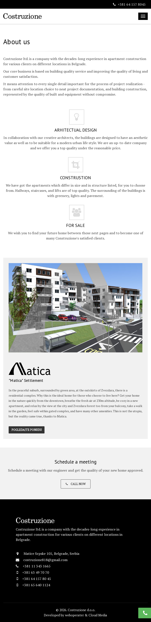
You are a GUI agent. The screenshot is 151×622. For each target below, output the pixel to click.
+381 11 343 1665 (37, 566)
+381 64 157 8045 (132, 4)
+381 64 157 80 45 (36, 578)
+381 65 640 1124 (36, 585)
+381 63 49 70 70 (35, 572)
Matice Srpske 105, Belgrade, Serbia (51, 553)
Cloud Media (98, 615)
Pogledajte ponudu (26, 430)
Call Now (76, 484)
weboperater (74, 615)
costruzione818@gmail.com (45, 559)
